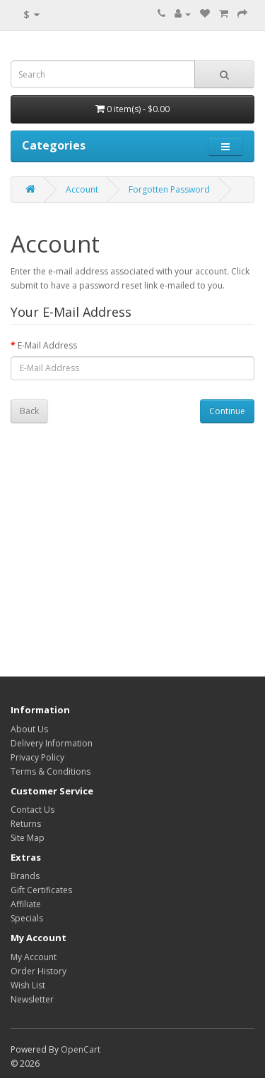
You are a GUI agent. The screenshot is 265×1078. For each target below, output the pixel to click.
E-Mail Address (47, 345)
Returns (26, 824)
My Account (34, 957)
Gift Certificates (41, 890)
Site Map (28, 838)
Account (82, 189)
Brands (25, 876)
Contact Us (32, 810)
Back (29, 411)
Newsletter (32, 999)
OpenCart (80, 1049)
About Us (29, 729)
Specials (27, 918)
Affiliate (26, 904)
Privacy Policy (37, 757)
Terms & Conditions (50, 771)
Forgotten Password (169, 189)
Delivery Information (52, 743)
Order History (38, 971)
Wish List (28, 985)
